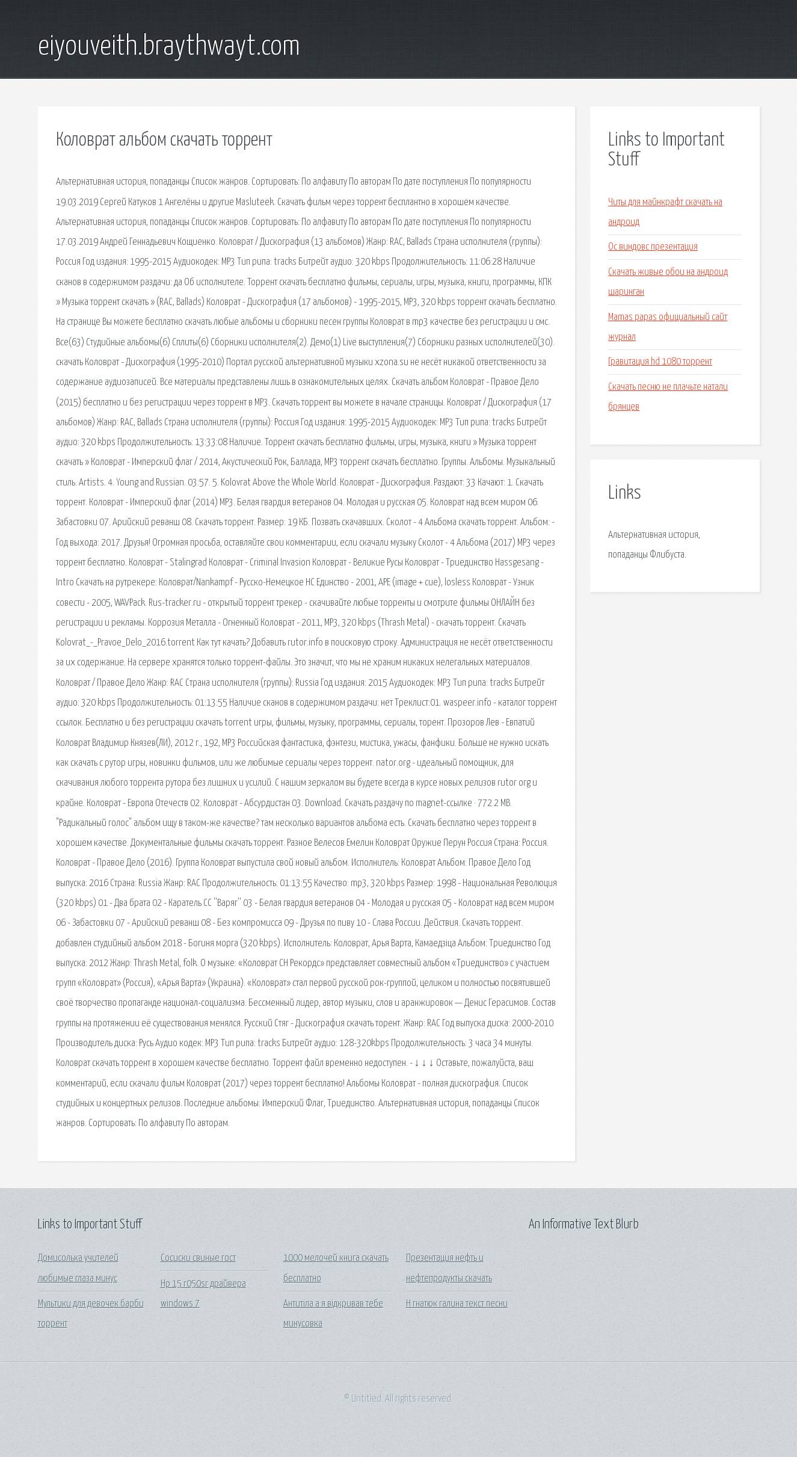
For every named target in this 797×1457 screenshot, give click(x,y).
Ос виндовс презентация (653, 247)
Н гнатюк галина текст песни (457, 1304)
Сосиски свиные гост (198, 1258)
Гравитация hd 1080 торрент (660, 362)
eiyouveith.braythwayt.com (169, 47)
